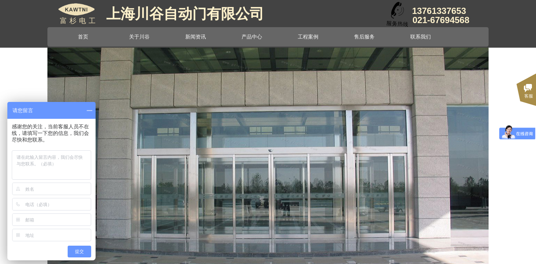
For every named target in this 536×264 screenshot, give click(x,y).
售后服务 (364, 37)
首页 (83, 37)
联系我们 (420, 37)
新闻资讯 (195, 37)
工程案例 (308, 37)
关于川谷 (139, 37)
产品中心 (252, 37)
